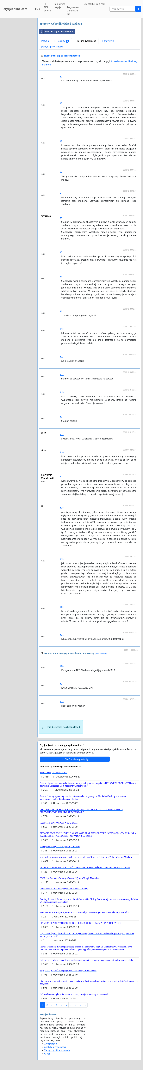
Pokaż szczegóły (101, 654)
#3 (61, 141)
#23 (62, 666)
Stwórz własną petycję (74, 759)
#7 (61, 252)
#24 (62, 684)
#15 (62, 434)
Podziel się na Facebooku (56, 31)
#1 (61, 76)
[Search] (122, 9)
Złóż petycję (47, 7)
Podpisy (61, 41)
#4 (61, 172)
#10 (62, 329)
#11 (61, 357)
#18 (62, 508)
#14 (62, 417)
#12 (62, 374)
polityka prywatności (52, 46)
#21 (62, 635)
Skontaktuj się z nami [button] (95, 3)
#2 (61, 103)
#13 (62, 392)
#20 (62, 607)
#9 (61, 311)
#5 (61, 193)
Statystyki (107, 40)
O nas (47, 1053)
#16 (62, 452)
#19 (62, 559)
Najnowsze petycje (59, 5)
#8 (61, 276)
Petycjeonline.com (14, 9)
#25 (62, 701)
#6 (61, 218)
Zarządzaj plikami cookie (57, 1050)
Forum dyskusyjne (85, 40)
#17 (62, 476)
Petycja (45, 40)
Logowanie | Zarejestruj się (73, 9)
